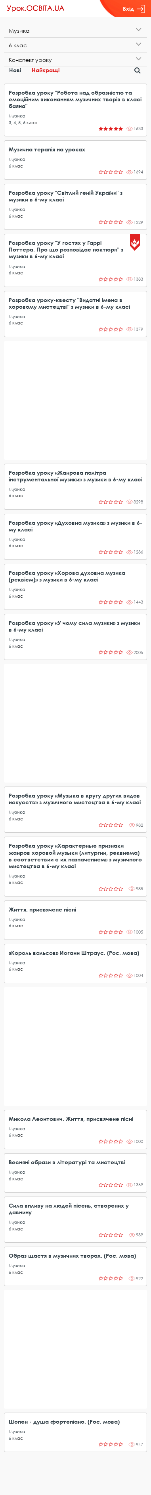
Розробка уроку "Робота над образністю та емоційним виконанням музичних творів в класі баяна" (75, 99)
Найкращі (45, 70)
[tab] (75, 30)
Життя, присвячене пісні (42, 909)
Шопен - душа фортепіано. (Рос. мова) (64, 1421)
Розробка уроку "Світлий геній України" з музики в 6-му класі (65, 196)
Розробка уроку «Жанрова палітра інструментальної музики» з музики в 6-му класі (75, 476)
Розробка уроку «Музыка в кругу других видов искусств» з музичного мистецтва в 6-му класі (75, 798)
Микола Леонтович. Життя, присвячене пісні (71, 1118)
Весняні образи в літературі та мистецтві (67, 1162)
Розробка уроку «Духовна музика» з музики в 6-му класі (75, 526)
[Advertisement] (75, 400)
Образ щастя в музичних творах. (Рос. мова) (72, 1255)
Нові (15, 70)
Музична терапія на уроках (47, 149)
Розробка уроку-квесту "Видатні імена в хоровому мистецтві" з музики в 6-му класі (69, 303)
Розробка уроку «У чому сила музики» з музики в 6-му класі (74, 626)
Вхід (134, 9)
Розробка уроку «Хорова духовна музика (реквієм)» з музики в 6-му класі (67, 576)
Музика (17, 115)
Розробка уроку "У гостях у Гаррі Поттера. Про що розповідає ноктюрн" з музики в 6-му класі (66, 249)
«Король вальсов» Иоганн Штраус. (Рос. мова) (74, 952)
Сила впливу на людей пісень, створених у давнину (69, 1208)
